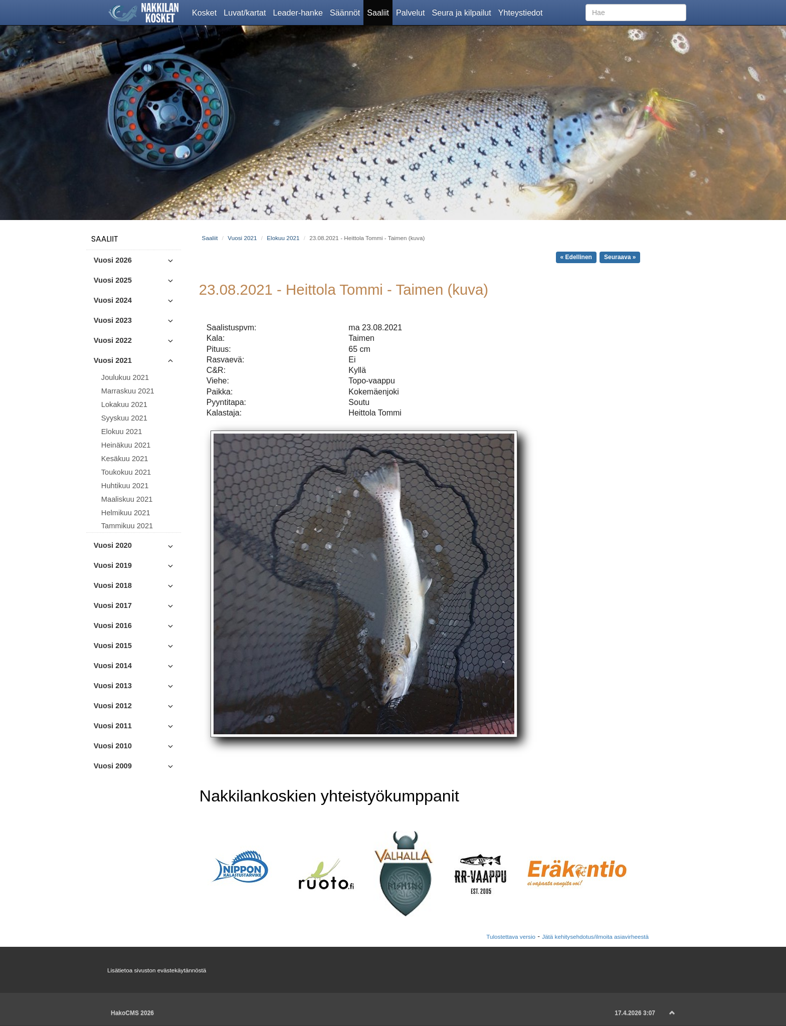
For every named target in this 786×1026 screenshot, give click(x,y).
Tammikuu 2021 (127, 526)
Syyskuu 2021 (124, 418)
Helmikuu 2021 (125, 513)
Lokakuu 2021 (124, 404)
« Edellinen (576, 257)
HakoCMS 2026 (132, 1012)
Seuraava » (620, 257)
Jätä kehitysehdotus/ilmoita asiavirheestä (595, 936)
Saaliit (379, 12)
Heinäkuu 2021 (126, 445)
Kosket (206, 12)
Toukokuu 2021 (126, 472)
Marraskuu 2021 (127, 391)
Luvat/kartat (246, 12)
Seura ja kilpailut (463, 12)
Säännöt (346, 12)
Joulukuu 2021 (125, 377)
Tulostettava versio (510, 936)
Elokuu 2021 (121, 432)
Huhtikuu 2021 (125, 486)
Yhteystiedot (522, 12)
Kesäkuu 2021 (124, 459)
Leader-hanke (300, 12)
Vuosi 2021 (242, 238)
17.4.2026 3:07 (635, 1012)
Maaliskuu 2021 (127, 499)
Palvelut (412, 12)
